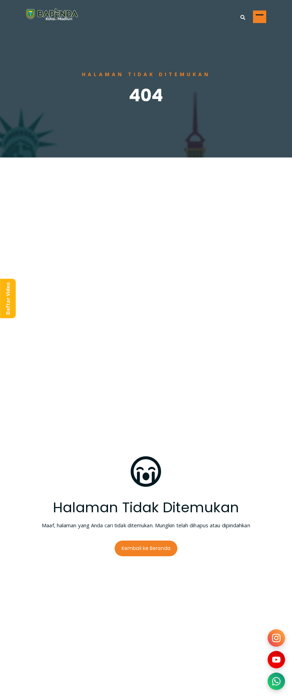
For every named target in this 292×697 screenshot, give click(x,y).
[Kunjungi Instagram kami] (276, 638)
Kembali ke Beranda (146, 548)
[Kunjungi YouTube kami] (276, 659)
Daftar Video (8, 298)
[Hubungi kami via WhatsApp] (276, 681)
